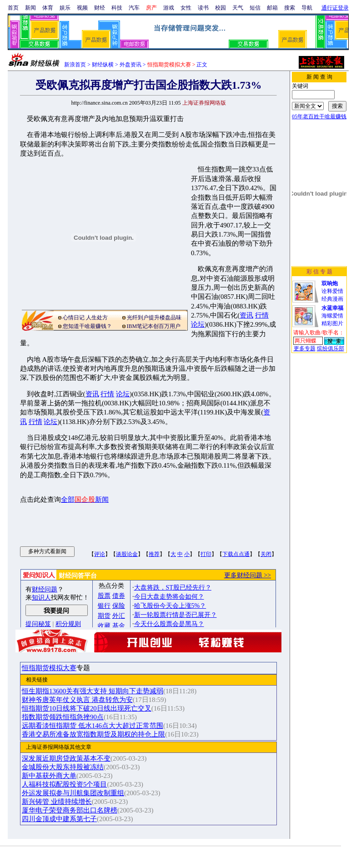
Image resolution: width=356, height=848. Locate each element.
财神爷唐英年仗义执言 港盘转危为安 (77, 699)
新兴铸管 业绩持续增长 (57, 801)
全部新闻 (85, 499)
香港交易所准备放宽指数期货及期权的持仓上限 (93, 734)
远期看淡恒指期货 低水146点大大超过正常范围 (92, 725)
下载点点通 (236, 554)
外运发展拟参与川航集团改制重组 (73, 793)
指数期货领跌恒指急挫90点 (63, 717)
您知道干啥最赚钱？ (87, 326)
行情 (262, 315)
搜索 (289, 8)
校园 (220, 8)
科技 (116, 8)
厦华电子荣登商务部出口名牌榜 (69, 810)
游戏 (168, 8)
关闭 (266, 554)
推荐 (154, 554)
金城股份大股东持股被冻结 (63, 767)
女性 (186, 8)
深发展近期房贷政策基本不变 (66, 758)
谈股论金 (127, 554)
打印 (206, 554)
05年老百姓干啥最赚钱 (319, 116)
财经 (99, 8)
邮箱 (272, 8)
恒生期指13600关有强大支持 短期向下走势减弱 (92, 691)
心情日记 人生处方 (85, 317)
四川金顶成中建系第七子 (59, 819)
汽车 (134, 8)
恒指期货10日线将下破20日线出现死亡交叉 (86, 708)
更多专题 (305, 348)
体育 (47, 8)
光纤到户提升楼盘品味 (154, 317)
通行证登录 (335, 8)
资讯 (246, 315)
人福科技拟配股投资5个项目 (64, 784)
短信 (255, 8)
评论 (99, 554)
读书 (203, 8)
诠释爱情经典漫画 (332, 291)
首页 (13, 8)
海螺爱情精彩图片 (332, 316)
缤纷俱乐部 (330, 348)
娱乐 (65, 8)
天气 (237, 8)
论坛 (198, 324)
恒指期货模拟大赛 (49, 667)
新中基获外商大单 (49, 775)
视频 (82, 8)
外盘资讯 (130, 64)
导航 (306, 8)
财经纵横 (103, 64)
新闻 (30, 8)
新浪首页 (75, 64)
